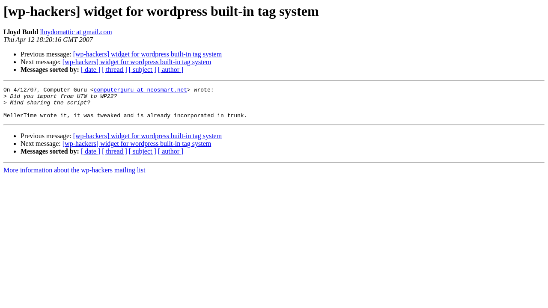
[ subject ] (142, 69)
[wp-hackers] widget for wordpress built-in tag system (147, 54)
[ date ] (90, 69)
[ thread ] (114, 69)
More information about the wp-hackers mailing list (74, 176)
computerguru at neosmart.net (140, 91)
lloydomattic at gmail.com (76, 32)
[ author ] (171, 69)
